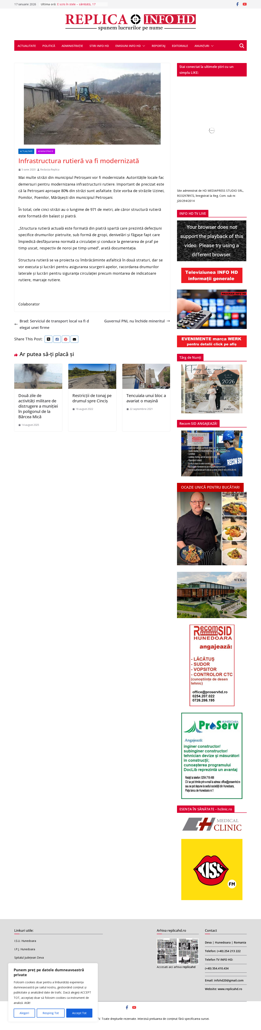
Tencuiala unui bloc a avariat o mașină (146, 398)
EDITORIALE (180, 46)
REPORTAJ (158, 46)
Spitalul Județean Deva (29, 957)
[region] (53, 992)
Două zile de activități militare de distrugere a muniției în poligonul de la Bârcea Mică (38, 406)
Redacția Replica (49, 169)
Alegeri (24, 1013)
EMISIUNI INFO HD (128, 46)
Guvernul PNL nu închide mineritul (137, 321)
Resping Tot (51, 1013)
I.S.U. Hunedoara (25, 941)
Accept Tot (79, 1013)
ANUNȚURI (202, 46)
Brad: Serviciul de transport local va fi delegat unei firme (51, 324)
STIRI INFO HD (99, 46)
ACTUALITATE (27, 46)
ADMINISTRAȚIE (72, 46)
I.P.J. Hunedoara (24, 949)
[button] (143, 46)
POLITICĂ (48, 46)
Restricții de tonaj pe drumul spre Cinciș (92, 398)
